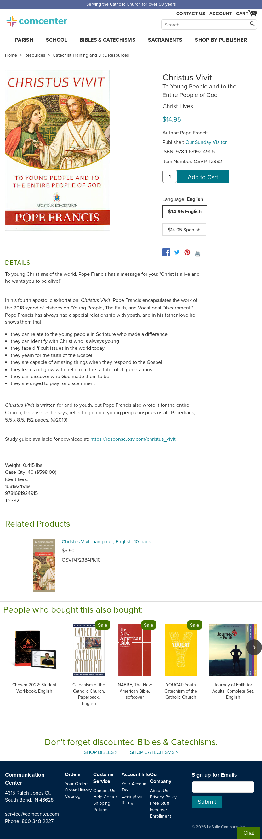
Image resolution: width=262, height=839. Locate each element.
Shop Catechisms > (154, 752)
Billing (127, 802)
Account (220, 13)
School (56, 39)
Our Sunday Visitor (206, 142)
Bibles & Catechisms (107, 39)
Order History (78, 789)
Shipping (101, 803)
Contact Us (190, 14)
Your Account (135, 783)
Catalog (72, 796)
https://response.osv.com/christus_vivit (133, 438)
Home (11, 55)
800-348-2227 (38, 821)
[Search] (209, 24)
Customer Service (104, 778)
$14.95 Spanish (184, 229)
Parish (24, 39)
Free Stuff (159, 803)
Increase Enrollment (160, 812)
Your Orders (77, 783)
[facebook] (166, 252)
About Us (159, 790)
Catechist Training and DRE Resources (91, 55)
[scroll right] (254, 647)
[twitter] (177, 252)
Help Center (105, 796)
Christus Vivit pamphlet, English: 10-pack (106, 541)
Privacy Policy (163, 796)
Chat (248, 833)
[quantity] (169, 176)
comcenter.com (36, 19)
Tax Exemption (132, 792)
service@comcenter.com (32, 813)
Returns (101, 809)
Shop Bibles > (100, 752)
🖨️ (198, 253)
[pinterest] (187, 252)
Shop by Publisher (221, 39)
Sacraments (165, 39)
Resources (34, 55)
